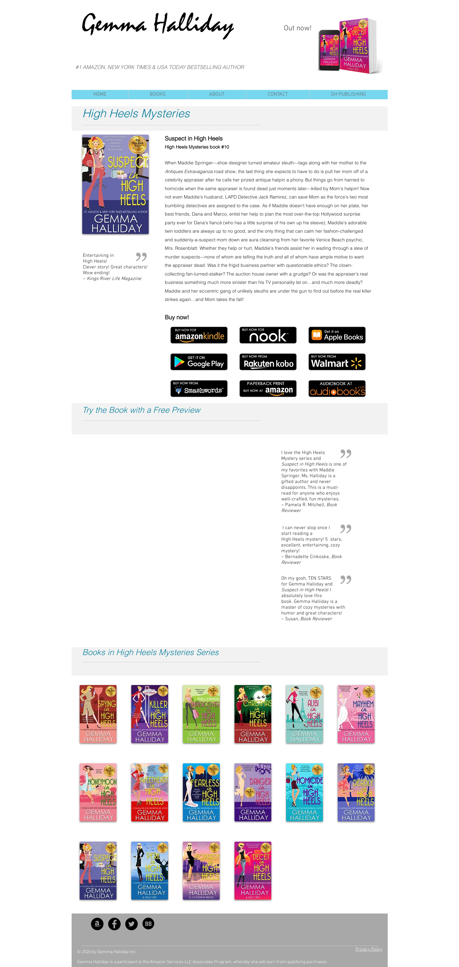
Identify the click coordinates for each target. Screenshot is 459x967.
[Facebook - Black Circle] (114, 924)
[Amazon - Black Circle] (97, 924)
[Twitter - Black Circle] (131, 924)
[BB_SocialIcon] (148, 924)
